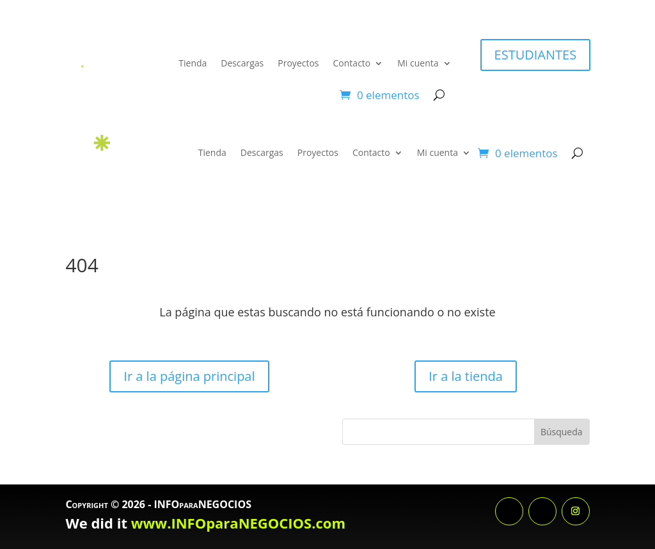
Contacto (352, 63)
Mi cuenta (417, 63)
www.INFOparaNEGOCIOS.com (238, 522)
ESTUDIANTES (535, 54)
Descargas (242, 63)
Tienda (192, 63)
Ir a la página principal (189, 376)
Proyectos (298, 63)
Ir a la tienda (466, 376)
